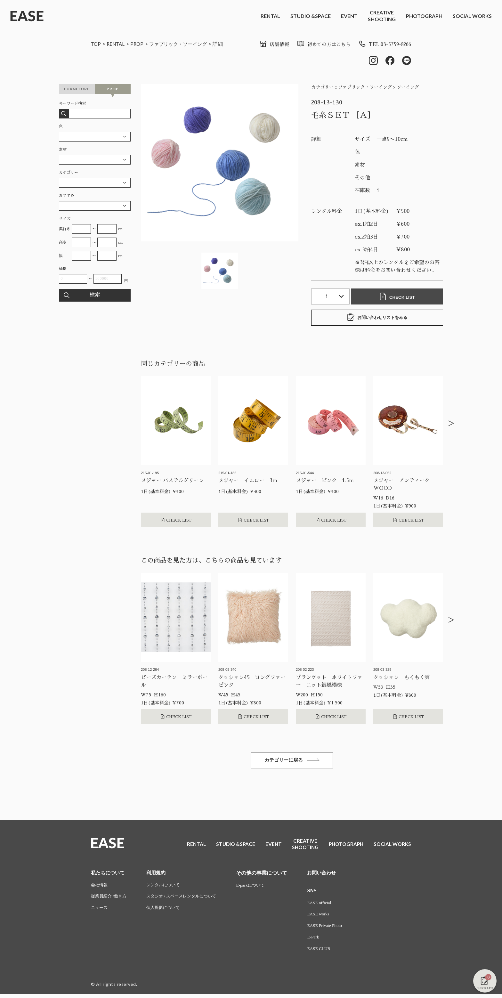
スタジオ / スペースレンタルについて (186, 899)
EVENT (349, 16)
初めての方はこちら (317, 44)
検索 (95, 295)
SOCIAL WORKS (472, 16)
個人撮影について (167, 910)
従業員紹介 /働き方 (110, 899)
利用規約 (159, 874)
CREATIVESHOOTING (382, 15)
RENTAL (270, 16)
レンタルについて (167, 887)
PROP (139, 44)
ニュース (100, 910)
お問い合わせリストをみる (377, 318)
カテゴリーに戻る (292, 761)
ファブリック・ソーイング (183, 44)
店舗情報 (266, 44)
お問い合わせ (330, 874)
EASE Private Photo (333, 928)
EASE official (327, 905)
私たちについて (109, 874)
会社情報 (100, 887)
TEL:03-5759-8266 (382, 44)
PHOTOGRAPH (424, 16)
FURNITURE (77, 89)
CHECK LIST (398, 297)
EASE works (326, 916)
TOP (96, 44)
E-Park (321, 940)
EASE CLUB (327, 952)
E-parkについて (259, 887)
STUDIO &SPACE (310, 16)
